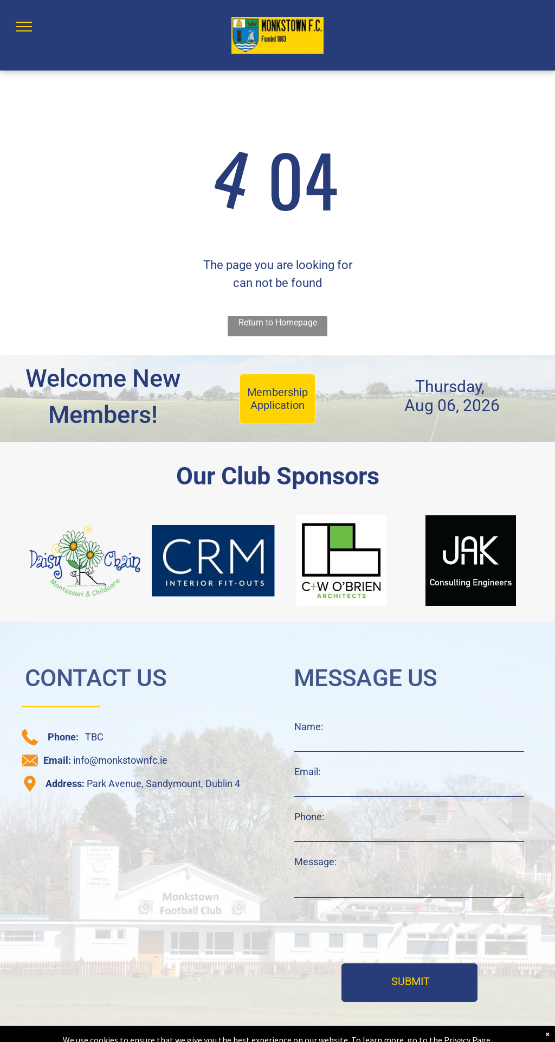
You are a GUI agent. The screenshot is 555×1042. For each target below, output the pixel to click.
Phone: (309, 816)
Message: (315, 861)
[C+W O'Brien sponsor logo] (342, 560)
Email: (307, 771)
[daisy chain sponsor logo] (84, 560)
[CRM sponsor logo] (213, 560)
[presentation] (376, 931)
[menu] (24, 26)
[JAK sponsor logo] (471, 560)
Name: (308, 726)
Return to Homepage (277, 322)
